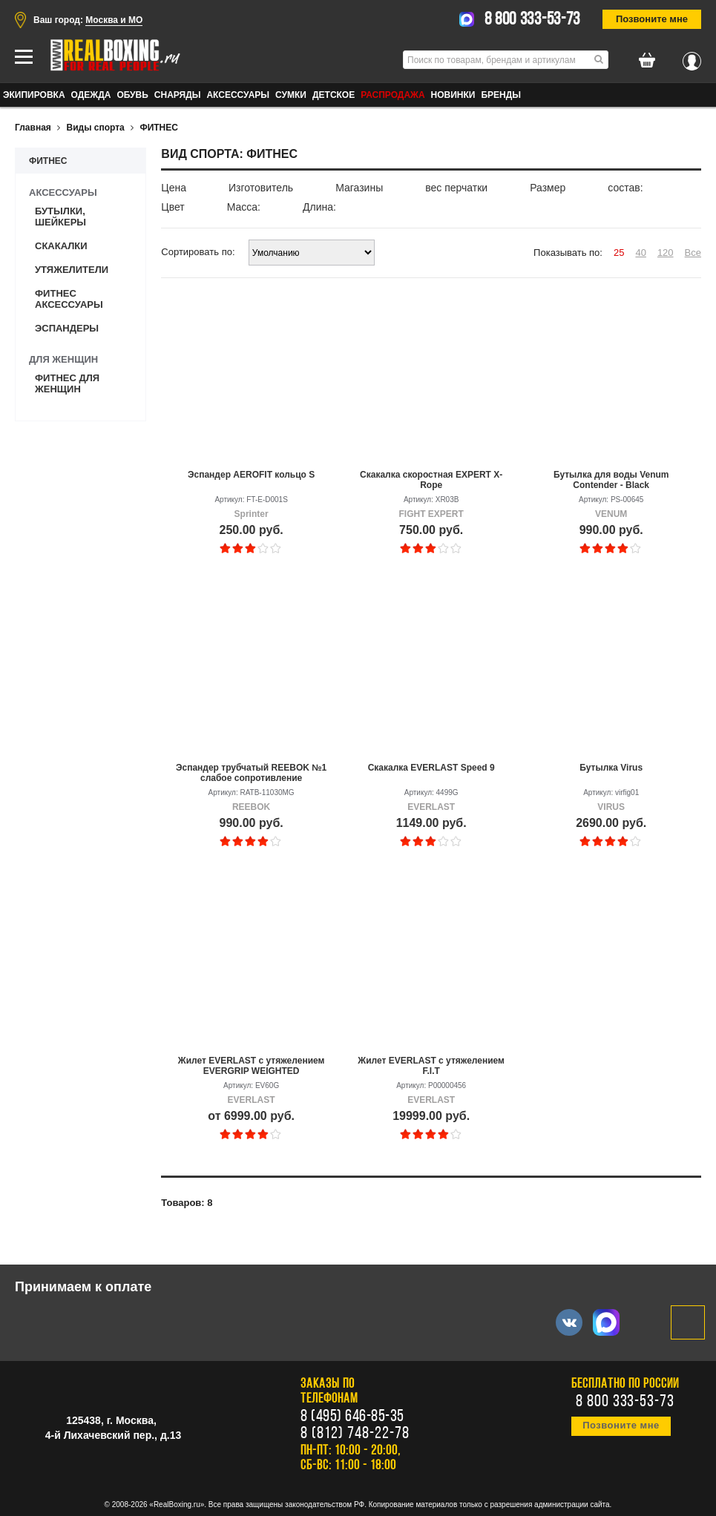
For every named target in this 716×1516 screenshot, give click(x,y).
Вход (692, 57)
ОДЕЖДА (91, 95)
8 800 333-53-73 (533, 20)
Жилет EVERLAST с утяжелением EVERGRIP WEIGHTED (251, 1065)
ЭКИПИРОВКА (34, 95)
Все (693, 252)
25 (619, 252)
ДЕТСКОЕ (333, 95)
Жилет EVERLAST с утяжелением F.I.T (431, 1065)
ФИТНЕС (158, 127)
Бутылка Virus (611, 767)
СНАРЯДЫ (177, 95)
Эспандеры (67, 328)
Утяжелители (71, 269)
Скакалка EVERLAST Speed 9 (431, 767)
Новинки (453, 95)
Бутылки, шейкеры (60, 216)
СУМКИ (290, 95)
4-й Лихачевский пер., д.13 (113, 1435)
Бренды (501, 95)
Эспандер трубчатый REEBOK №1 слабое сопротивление (251, 772)
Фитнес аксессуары (69, 299)
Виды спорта (96, 127)
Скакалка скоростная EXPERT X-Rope (431, 479)
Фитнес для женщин (67, 383)
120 (665, 252)
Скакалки (61, 245)
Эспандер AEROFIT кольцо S (251, 474)
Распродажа (392, 95)
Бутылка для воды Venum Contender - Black (611, 479)
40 (640, 252)
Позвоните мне (652, 18)
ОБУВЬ (132, 95)
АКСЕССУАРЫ (237, 95)
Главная (33, 127)
